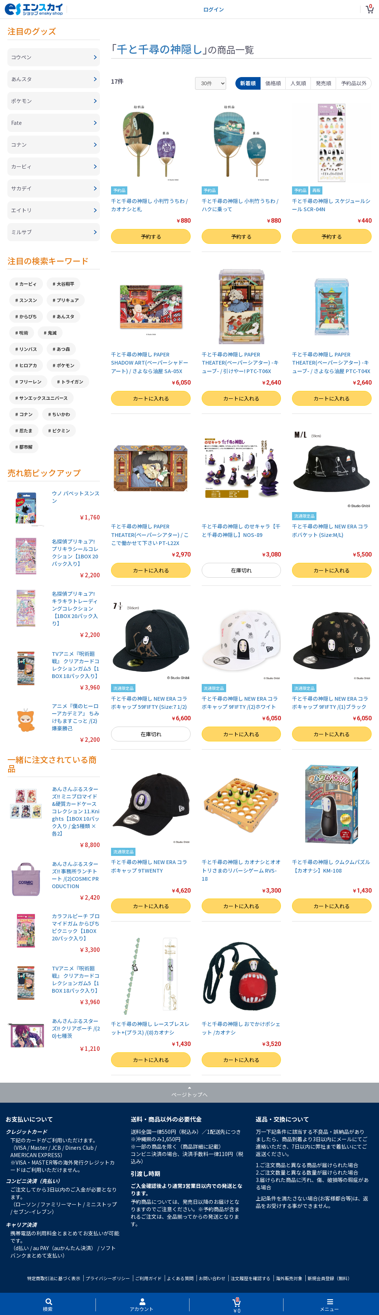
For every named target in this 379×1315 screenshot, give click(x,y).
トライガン (72, 381)
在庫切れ (241, 570)
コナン (26, 414)
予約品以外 (354, 83)
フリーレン (30, 381)
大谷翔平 (65, 283)
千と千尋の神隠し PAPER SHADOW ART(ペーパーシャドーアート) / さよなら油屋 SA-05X (149, 363)
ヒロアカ (28, 365)
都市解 (26, 447)
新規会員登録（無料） (330, 1278)
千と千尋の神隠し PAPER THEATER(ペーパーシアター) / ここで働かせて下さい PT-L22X (150, 534)
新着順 (248, 83)
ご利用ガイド (148, 1278)
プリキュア (68, 300)
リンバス (28, 349)
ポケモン (65, 365)
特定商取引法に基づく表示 (53, 1278)
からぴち (28, 316)
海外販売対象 (289, 1278)
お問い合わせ (212, 1278)
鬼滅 (52, 332)
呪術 (23, 332)
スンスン (28, 300)
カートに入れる (151, 398)
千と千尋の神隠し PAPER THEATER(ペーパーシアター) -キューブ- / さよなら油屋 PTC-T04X (331, 363)
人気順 (298, 83)
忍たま (26, 430)
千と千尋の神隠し (159, 48)
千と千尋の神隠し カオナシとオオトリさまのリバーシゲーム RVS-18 (241, 870)
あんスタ (65, 316)
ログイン (213, 9)
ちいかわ (61, 414)
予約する (151, 236)
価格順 (273, 83)
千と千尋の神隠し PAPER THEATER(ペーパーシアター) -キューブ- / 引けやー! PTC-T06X (240, 363)
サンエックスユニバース (43, 398)
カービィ (28, 283)
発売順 (323, 83)
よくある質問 (180, 1278)
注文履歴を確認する (251, 1278)
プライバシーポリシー (107, 1278)
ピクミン (61, 430)
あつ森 (63, 349)
